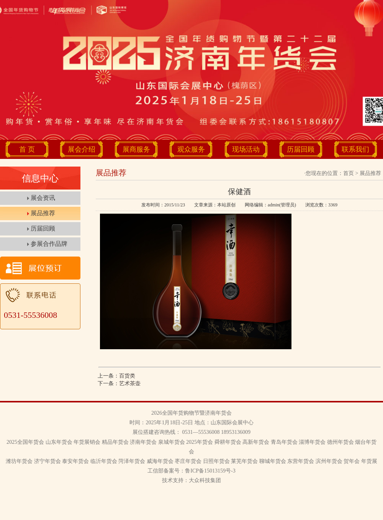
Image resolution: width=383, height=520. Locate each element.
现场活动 (246, 149)
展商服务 (136, 149)
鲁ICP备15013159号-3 (210, 471)
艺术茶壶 (130, 383)
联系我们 (355, 149)
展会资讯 (43, 198)
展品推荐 (43, 213)
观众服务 (191, 149)
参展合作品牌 (49, 243)
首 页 (27, 149)
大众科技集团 (205, 480)
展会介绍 (81, 149)
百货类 (127, 376)
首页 (348, 173)
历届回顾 (300, 149)
